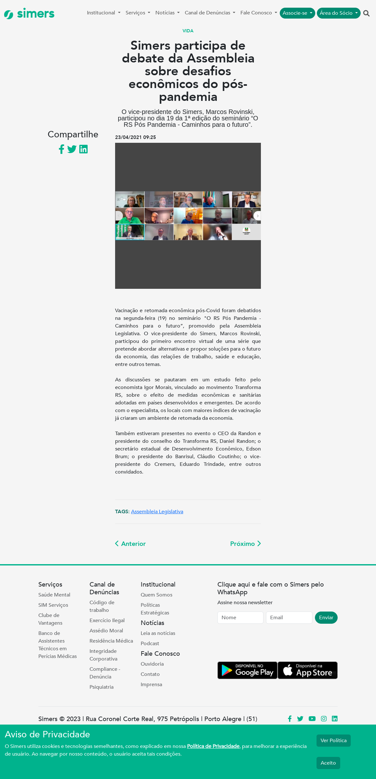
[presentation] (266, 643)
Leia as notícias (158, 633)
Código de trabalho (102, 606)
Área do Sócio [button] (337, 13)
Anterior (130, 544)
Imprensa (151, 684)
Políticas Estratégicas (155, 609)
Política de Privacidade (213, 746)
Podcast (150, 643)
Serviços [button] (136, 12)
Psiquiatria (102, 687)
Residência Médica (111, 641)
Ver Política (334, 740)
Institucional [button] (101, 12)
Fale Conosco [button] (256, 12)
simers (29, 13)
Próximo (245, 544)
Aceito (328, 763)
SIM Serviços (53, 605)
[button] (366, 13)
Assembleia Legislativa (157, 511)
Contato (150, 674)
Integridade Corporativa (103, 655)
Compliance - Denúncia (105, 673)
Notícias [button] (165, 12)
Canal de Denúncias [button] (208, 12)
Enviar (326, 617)
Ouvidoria (152, 664)
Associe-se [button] (296, 13)
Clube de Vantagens (50, 619)
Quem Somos (156, 594)
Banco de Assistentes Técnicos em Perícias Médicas (57, 645)
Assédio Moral (106, 630)
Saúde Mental (54, 594)
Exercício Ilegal (107, 620)
